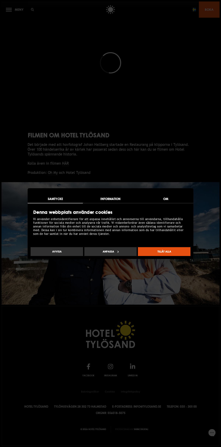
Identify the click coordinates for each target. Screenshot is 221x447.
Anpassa (111, 251)
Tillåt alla (164, 251)
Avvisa (57, 251)
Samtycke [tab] (55, 199)
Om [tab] (165, 199)
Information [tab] (110, 199)
